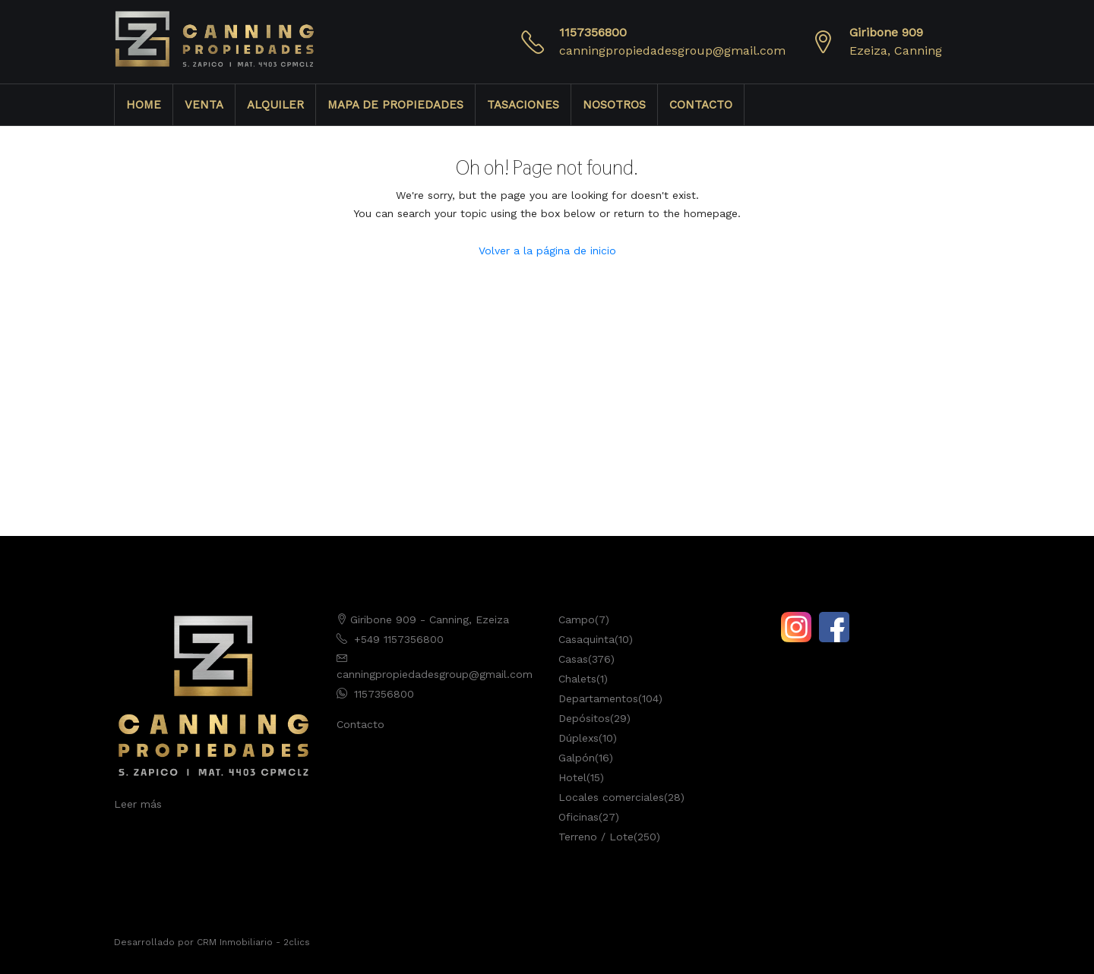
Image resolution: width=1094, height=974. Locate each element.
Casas (573, 659)
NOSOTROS (614, 105)
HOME (143, 105)
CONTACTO (700, 105)
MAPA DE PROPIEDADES (395, 105)
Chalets (577, 679)
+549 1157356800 (399, 639)
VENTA (204, 105)
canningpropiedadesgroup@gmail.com (672, 50)
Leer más (138, 804)
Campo (576, 619)
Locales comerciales (611, 797)
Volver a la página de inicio (547, 250)
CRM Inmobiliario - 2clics (253, 942)
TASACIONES (523, 105)
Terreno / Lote (596, 837)
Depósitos (584, 718)
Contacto (360, 724)
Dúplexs (578, 738)
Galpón (576, 758)
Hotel (572, 777)
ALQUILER (275, 105)
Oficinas (578, 817)
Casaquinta (586, 639)
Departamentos (598, 698)
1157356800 (593, 32)
